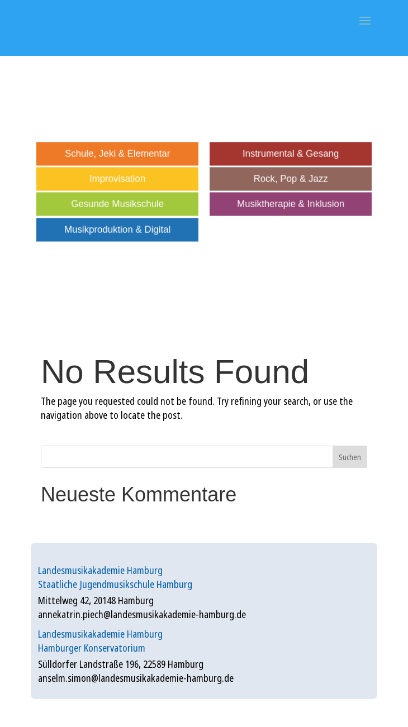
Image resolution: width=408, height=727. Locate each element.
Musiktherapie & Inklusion (290, 204)
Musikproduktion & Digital (117, 229)
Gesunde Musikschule (118, 204)
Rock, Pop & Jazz (290, 179)
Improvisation (117, 179)
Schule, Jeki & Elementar (117, 154)
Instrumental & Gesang (290, 154)
